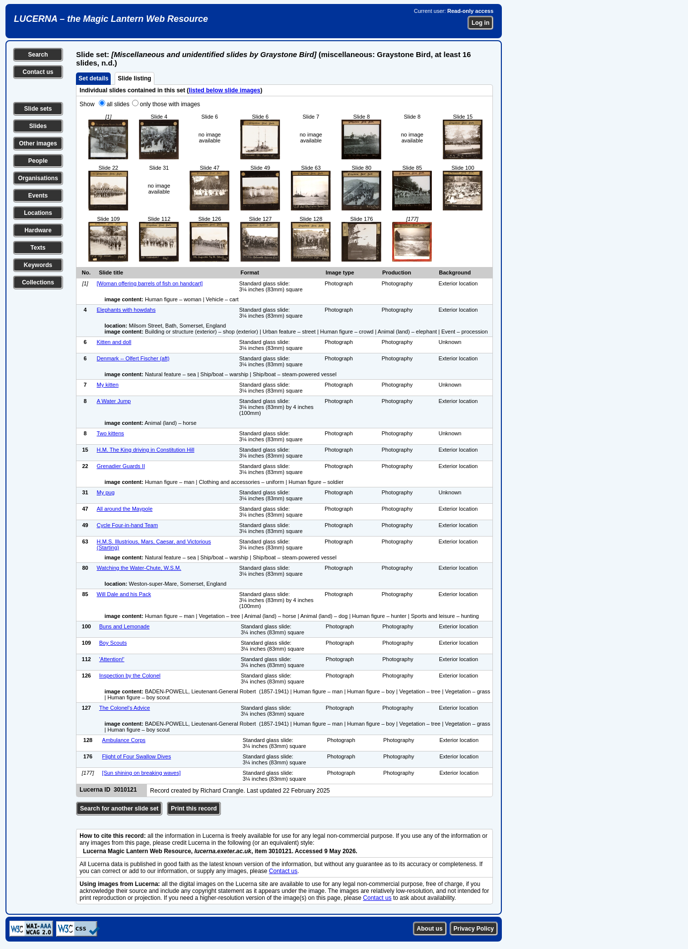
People (38, 160)
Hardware (38, 230)
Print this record (194, 808)
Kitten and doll (114, 342)
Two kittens (110, 433)
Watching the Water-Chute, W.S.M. (139, 568)
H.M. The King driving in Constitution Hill (146, 450)
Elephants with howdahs (126, 310)
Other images (38, 143)
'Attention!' (112, 659)
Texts (37, 247)
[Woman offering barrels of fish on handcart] (150, 283)
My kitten (108, 385)
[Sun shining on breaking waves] (141, 773)
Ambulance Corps (123, 740)
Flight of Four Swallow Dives (136, 756)
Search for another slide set (119, 808)
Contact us (37, 71)
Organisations (38, 178)
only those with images (170, 104)
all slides (118, 104)
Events (38, 195)
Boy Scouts (113, 643)
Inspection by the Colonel (130, 675)
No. (86, 272)
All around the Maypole (125, 509)
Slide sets (38, 108)
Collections (38, 282)
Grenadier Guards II (121, 466)
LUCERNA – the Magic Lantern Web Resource (111, 19)
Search (38, 54)
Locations (38, 212)
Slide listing (134, 78)
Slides (38, 126)
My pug (106, 492)
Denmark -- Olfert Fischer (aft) (133, 358)
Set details (93, 78)
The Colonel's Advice (124, 708)
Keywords (38, 265)
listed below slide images (224, 90)
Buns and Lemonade (124, 626)
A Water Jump (114, 401)
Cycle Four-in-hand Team (127, 525)
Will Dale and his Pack (124, 594)
